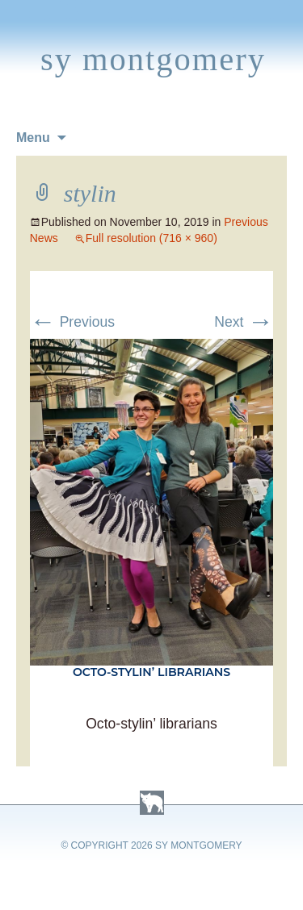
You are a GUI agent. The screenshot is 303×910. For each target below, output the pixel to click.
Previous (72, 322)
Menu (33, 137)
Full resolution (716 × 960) (151, 238)
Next (243, 322)
